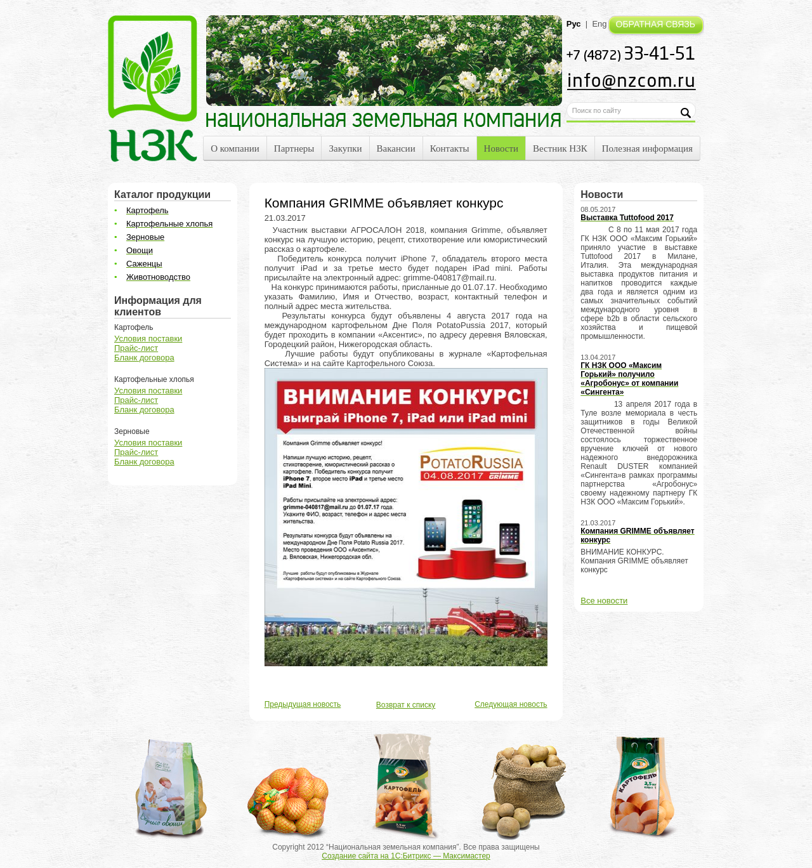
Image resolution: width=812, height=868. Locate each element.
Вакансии (396, 148)
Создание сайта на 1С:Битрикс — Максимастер (406, 856)
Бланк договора (144, 357)
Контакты (449, 148)
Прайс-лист (136, 348)
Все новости (603, 600)
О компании (235, 148)
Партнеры (294, 148)
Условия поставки (148, 338)
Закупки (345, 148)
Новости (501, 148)
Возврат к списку (406, 704)
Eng (599, 24)
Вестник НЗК (560, 148)
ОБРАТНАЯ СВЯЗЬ (655, 24)
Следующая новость (511, 704)
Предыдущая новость (303, 704)
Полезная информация (647, 148)
